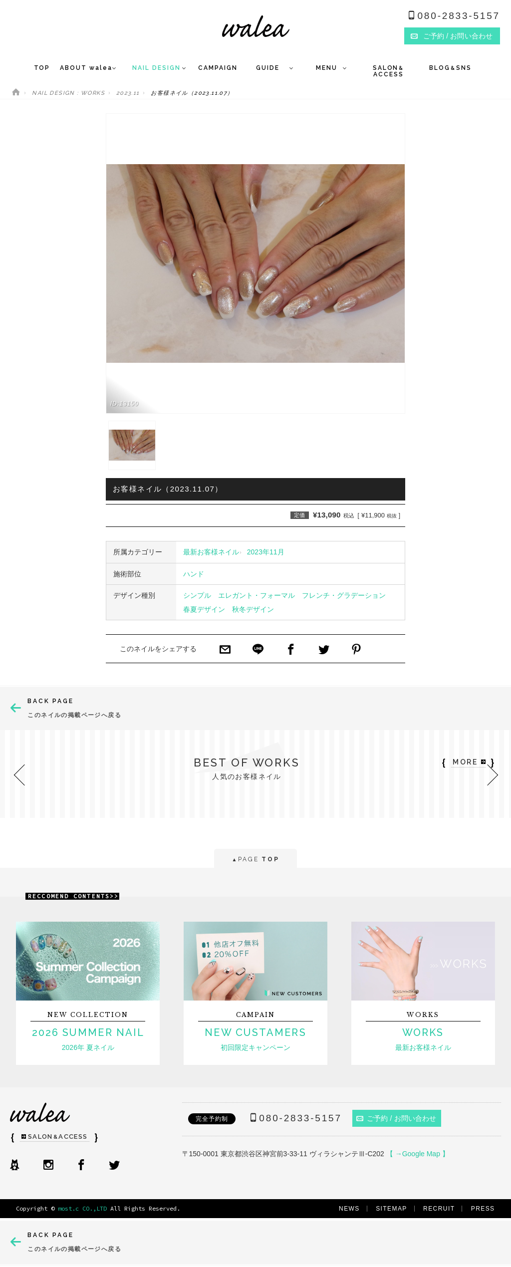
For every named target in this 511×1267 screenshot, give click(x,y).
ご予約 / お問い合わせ (396, 1118)
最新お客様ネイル (211, 552)
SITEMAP (391, 1208)
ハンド (193, 574)
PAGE (255, 860)
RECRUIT (439, 1208)
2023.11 (128, 93)
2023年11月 (265, 552)
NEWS (349, 1208)
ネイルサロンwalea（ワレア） (255, 26)
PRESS (483, 1208)
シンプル (197, 595)
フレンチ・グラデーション (344, 595)
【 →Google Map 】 (417, 1154)
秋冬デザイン (253, 609)
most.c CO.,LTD (82, 1208)
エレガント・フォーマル (256, 595)
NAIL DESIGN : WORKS (68, 93)
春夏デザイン (204, 609)
